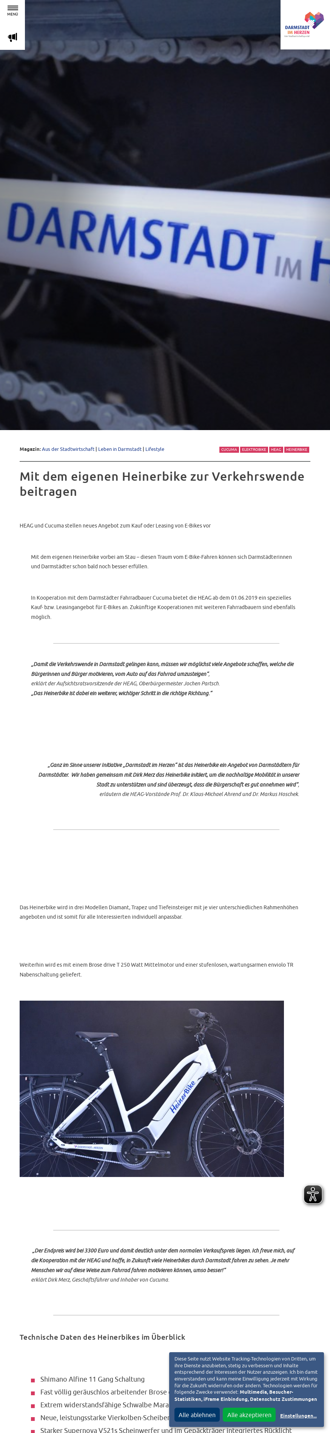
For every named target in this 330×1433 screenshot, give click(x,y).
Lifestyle (154, 449)
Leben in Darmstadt (120, 449)
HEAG (276, 449)
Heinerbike (296, 449)
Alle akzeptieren (249, 1414)
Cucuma (229, 449)
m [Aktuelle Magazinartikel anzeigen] (12, 37)
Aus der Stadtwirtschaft (68, 449)
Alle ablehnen (197, 1414)
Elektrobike (254, 449)
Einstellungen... (298, 1416)
